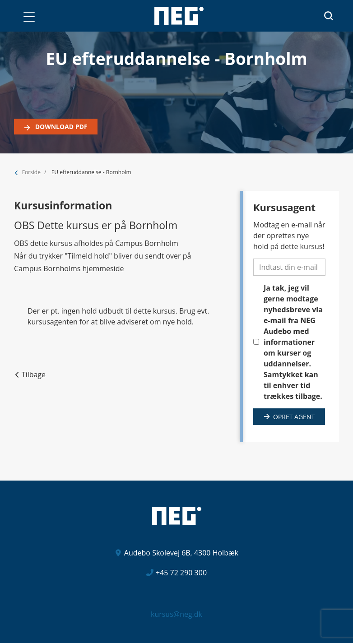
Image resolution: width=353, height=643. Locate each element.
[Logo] (179, 16)
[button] (29, 16)
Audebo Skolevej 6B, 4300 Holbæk (181, 553)
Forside (31, 172)
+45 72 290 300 (181, 573)
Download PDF (60, 126)
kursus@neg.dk (176, 614)
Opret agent (294, 416)
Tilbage (34, 374)
